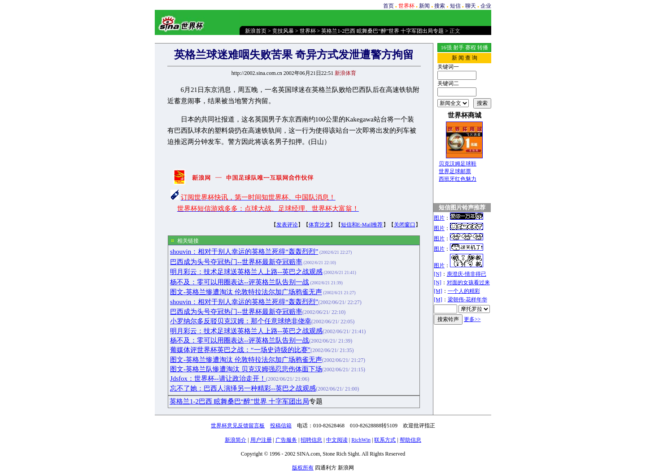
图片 (439, 218)
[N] (437, 274)
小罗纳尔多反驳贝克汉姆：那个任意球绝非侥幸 (240, 321)
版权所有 (303, 468)
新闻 (424, 6)
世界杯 (308, 31)
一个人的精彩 (464, 291)
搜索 (439, 6)
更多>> (472, 319)
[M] (438, 291)
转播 (482, 47)
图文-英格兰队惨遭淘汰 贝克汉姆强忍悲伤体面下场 (246, 369)
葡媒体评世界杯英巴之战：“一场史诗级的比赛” (240, 349)
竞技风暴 (283, 31)
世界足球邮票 (455, 171)
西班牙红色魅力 (457, 179)
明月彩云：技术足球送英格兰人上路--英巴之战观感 (246, 271)
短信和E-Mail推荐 (362, 225)
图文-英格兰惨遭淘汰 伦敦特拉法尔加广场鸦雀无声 (246, 292)
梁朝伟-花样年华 (467, 299)
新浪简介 (235, 440)
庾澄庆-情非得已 (466, 274)
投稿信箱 (281, 425)
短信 (455, 6)
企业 (485, 6)
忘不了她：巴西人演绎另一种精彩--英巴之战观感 (243, 388)
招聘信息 (311, 440)
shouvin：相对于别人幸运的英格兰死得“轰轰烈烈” (244, 251)
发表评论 (287, 225)
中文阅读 (337, 440)
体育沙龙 (319, 225)
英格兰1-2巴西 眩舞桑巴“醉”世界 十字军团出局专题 (382, 31)
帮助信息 (410, 440)
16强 (446, 47)
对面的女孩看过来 (468, 282)
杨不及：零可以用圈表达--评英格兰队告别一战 (239, 282)
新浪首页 (255, 31)
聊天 (470, 6)
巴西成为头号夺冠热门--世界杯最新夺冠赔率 (236, 261)
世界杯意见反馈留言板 (238, 425)
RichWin (361, 440)
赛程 (470, 47)
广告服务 (286, 440)
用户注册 (261, 440)
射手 (458, 47)
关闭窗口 (404, 225)
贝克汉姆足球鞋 (457, 164)
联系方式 (385, 440)
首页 (388, 6)
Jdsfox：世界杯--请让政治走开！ (218, 378)
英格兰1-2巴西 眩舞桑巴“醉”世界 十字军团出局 (239, 401)
